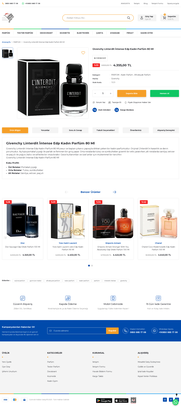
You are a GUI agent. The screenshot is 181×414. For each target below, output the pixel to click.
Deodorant (52, 371)
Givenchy (115, 78)
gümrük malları (35, 281)
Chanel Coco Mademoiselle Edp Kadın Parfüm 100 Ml (158, 248)
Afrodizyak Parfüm (142, 75)
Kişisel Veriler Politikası (147, 376)
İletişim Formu (99, 367)
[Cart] (169, 17)
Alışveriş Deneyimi (166, 130)
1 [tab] (89, 265)
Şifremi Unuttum (9, 371)
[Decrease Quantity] (95, 93)
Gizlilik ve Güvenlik (146, 367)
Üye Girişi (6, 367)
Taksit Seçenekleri (106, 130)
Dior (23, 243)
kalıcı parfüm (69, 281)
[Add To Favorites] (83, 52)
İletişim (96, 362)
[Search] (98, 17)
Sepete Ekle (132, 93)
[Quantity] (103, 93)
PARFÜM (115, 75)
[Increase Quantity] (110, 93)
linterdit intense (110, 281)
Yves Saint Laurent (68, 243)
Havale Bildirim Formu (102, 371)
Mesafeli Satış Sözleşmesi (149, 362)
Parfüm (50, 362)
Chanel (158, 243)
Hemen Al (164, 93)
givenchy (123, 281)
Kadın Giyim (52, 381)
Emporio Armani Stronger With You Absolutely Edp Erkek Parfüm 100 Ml (113, 248)
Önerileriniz (135, 130)
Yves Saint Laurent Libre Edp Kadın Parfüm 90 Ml (68, 248)
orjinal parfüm (19, 281)
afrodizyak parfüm (53, 281)
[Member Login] (147, 17)
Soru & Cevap (75, 130)
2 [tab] (92, 265)
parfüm (97, 281)
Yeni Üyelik (6, 362)
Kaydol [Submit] (112, 330)
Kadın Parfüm (127, 75)
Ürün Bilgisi (15, 130)
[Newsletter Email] (83, 330)
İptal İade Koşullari (145, 371)
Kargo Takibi (98, 376)
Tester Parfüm (53, 367)
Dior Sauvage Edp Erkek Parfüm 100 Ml (22, 247)
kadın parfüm (84, 281)
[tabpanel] (22, 229)
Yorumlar (45, 130)
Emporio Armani (113, 243)
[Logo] (8, 18)
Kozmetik (51, 376)
